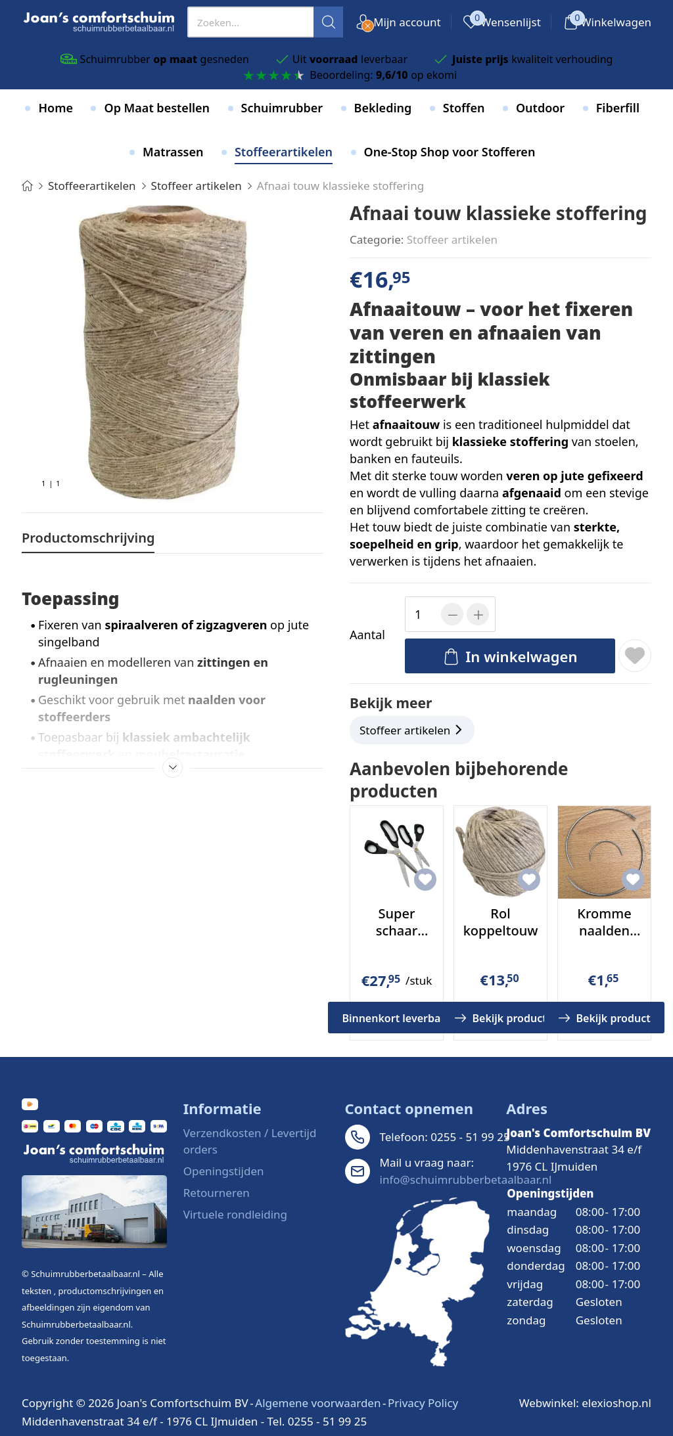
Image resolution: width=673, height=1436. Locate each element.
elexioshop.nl (616, 1402)
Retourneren (216, 1192)
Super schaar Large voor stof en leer (396, 939)
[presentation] (265, 22)
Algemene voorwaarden (318, 1402)
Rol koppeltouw (500, 922)
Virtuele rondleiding (235, 1214)
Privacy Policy (423, 1402)
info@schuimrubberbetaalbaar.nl (466, 1179)
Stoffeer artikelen (452, 239)
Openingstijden (223, 1170)
